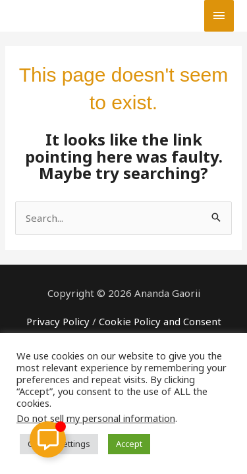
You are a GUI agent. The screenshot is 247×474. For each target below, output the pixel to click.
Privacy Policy (58, 321)
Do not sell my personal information (95, 418)
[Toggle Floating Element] (48, 439)
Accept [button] (129, 444)
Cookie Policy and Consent (160, 321)
